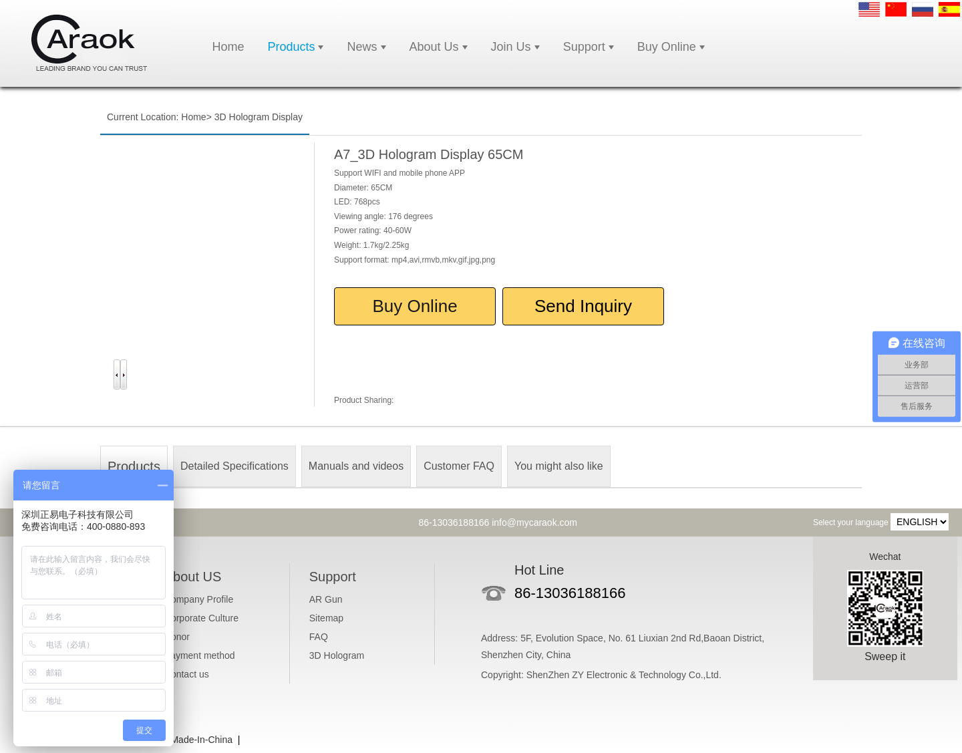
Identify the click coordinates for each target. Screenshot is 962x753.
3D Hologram (336, 655)
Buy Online (666, 46)
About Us (434, 46)
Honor (177, 636)
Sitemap (326, 618)
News (362, 46)
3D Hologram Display (258, 117)
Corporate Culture (201, 618)
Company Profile (199, 599)
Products (291, 46)
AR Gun (326, 599)
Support (584, 46)
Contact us (186, 674)
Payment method (199, 655)
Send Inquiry (583, 306)
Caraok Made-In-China (185, 739)
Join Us (511, 46)
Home (228, 46)
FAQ (318, 636)
